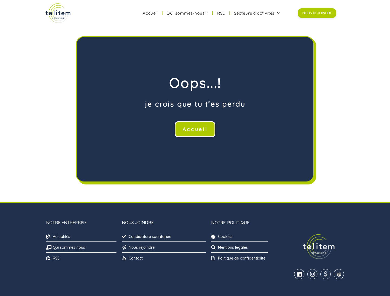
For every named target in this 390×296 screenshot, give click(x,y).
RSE (221, 13)
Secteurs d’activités (257, 13)
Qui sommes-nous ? (187, 13)
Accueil (150, 13)
